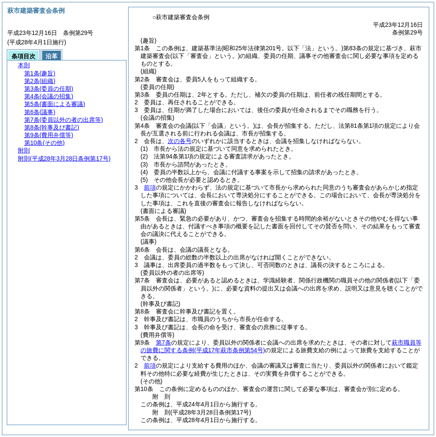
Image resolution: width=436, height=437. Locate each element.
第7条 (163, 342)
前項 (150, 187)
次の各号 (180, 141)
